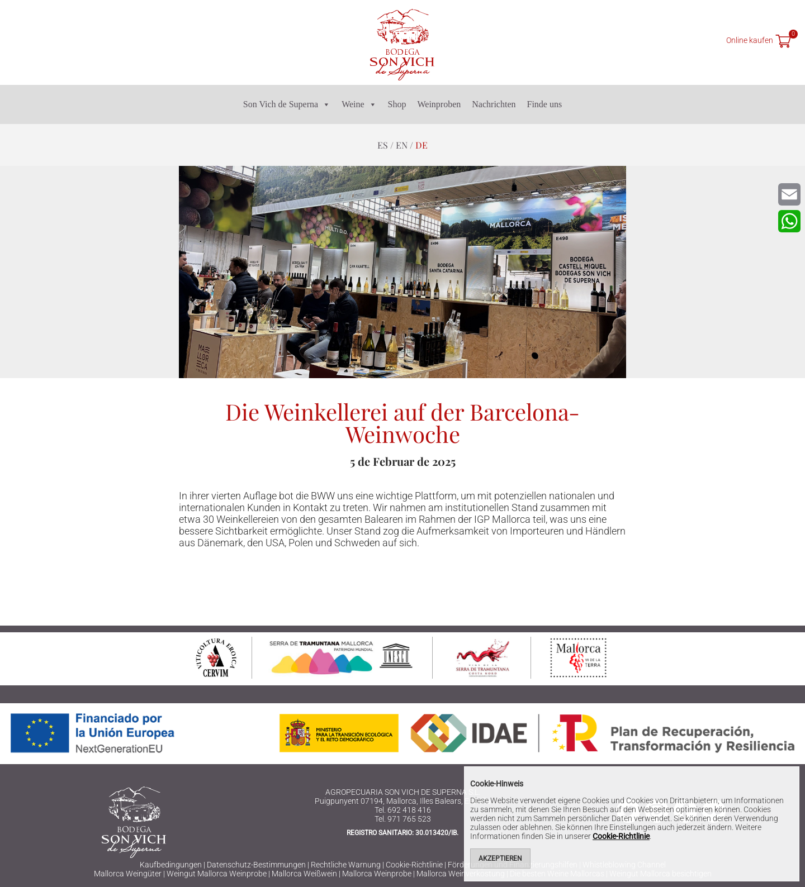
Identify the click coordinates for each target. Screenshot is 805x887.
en (402, 145)
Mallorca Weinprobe (376, 873)
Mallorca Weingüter (128, 873)
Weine (359, 104)
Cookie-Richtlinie (414, 864)
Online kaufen (749, 40)
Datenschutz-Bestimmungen (256, 864)
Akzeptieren (500, 858)
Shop (397, 104)
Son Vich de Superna (286, 104)
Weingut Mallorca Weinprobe (217, 873)
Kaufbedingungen (171, 864)
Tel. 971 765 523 (403, 818)
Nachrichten (493, 104)
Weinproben (439, 104)
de (421, 145)
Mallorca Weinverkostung (460, 873)
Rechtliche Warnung (346, 864)
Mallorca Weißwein (304, 873)
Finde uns (544, 104)
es (382, 145)
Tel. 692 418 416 (403, 809)
